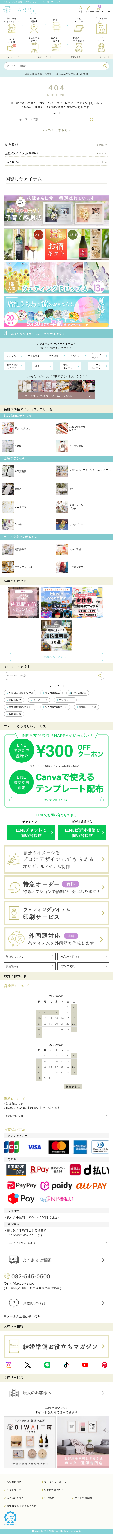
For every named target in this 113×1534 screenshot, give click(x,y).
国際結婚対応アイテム (21, 707)
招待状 (12, 446)
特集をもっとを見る (56, 656)
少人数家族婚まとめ (56, 707)
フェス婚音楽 (52, 693)
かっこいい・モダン (98, 356)
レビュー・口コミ (69, 956)
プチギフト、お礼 (17, 567)
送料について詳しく (17, 1116)
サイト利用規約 (83, 1498)
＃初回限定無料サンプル (38, 74)
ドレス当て (15, 700)
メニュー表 (14, 507)
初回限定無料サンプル (21, 693)
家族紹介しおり (87, 707)
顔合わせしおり (16, 428)
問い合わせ (104, 57)
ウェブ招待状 (69, 446)
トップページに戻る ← (56, 130)
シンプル (11, 355)
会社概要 (49, 1498)
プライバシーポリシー (56, 1482)
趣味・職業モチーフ (12, 366)
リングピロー (69, 524)
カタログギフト (70, 567)
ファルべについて (11, 57)
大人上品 (53, 355)
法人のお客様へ (15, 1498)
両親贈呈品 (14, 549)
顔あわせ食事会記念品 (70, 428)
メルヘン (75, 355)
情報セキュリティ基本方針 (22, 1506)
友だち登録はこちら (56, 800)
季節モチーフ (68, 366)
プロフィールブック (69, 507)
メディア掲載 (67, 966)
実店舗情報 (75, 57)
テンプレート (66, 700)
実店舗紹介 (12, 966)
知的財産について (54, 1490)
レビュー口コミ (45, 57)
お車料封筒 (15, 714)
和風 (37, 366)
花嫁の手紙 (68, 549)
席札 (65, 489)
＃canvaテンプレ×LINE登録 (72, 74)
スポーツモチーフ (96, 366)
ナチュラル (34, 355)
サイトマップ (14, 1490)
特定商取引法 (14, 1482)
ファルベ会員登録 (61, 766)
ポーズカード (39, 700)
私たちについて (14, 956)
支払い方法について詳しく (21, 1243)
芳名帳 (12, 524)
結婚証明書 (14, 471)
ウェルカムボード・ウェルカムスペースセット (83, 471)
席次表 (12, 489)
